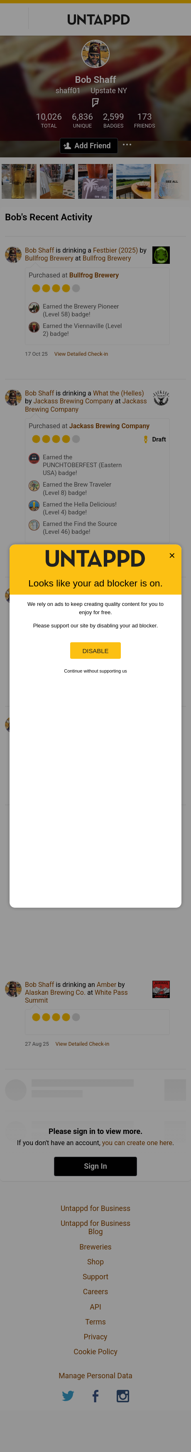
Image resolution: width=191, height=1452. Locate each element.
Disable (95, 650)
